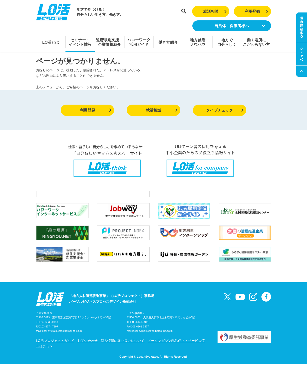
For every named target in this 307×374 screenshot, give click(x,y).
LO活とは (50, 42)
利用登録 (256, 11)
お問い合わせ (87, 351)
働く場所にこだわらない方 (256, 42)
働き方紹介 (168, 42)
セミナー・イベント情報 (80, 42)
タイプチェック (225, 110)
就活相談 (215, 11)
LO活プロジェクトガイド (55, 351)
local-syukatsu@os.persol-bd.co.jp (61, 341)
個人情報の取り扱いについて (122, 351)
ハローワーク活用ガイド (138, 42)
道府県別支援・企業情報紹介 (109, 42)
